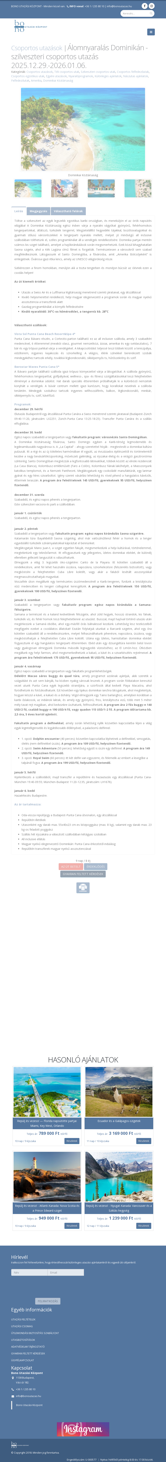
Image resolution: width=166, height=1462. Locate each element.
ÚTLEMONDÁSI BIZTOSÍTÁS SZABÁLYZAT (35, 1333)
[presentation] (47, 1285)
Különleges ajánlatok (108, 76)
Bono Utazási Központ (29, 1405)
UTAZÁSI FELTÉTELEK (23, 1319)
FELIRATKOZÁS (48, 1301)
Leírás (18, 211)
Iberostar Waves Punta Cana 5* (36, 367)
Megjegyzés (38, 211)
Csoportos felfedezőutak (133, 72)
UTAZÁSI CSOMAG (22, 1326)
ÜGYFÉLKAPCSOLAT (22, 1360)
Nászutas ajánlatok (135, 76)
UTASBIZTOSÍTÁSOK (23, 1340)
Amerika (36, 80)
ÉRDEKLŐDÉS (96, 866)
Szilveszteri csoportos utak (98, 72)
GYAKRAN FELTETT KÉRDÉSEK (83, 874)
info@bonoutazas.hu (119, 6)
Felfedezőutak (20, 80)
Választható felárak (68, 211)
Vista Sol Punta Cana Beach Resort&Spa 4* (44, 334)
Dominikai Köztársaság (58, 80)
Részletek (72, 1141)
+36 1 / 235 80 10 (86, 6)
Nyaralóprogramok (80, 76)
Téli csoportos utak (66, 72)
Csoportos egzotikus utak (27, 76)
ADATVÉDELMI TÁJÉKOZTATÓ (28, 1346)
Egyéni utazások (56, 76)
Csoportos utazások (36, 48)
